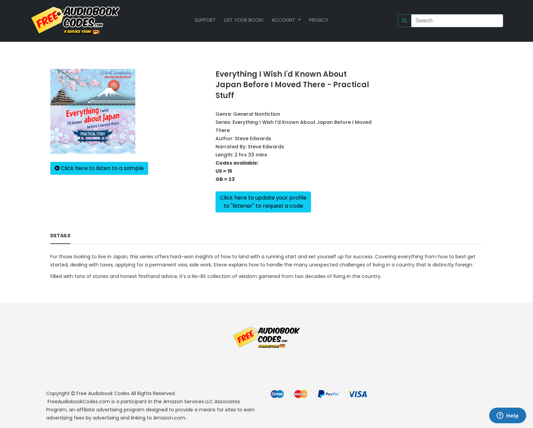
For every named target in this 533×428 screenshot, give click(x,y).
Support (205, 20)
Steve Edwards (253, 138)
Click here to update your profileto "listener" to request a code (263, 202)
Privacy (318, 20)
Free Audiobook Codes (103, 393)
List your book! (243, 20)
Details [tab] (60, 235)
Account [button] (284, 20)
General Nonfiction (256, 114)
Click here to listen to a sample (99, 168)
